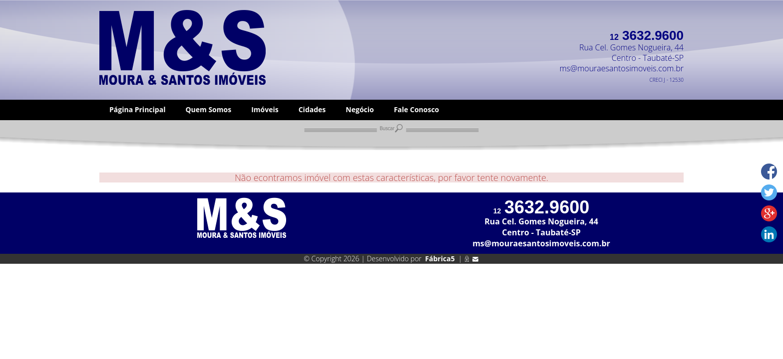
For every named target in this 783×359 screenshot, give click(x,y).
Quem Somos (208, 109)
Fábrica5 (440, 258)
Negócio (360, 109)
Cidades (312, 109)
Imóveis (265, 109)
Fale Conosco (416, 109)
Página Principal (137, 109)
